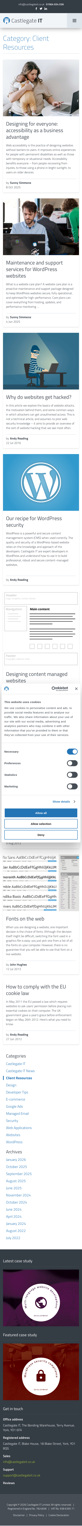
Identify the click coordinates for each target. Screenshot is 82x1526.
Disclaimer (19, 1515)
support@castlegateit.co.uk (21, 1475)
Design (11, 1085)
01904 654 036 (55, 4)
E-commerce (15, 1099)
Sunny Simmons (20, 183)
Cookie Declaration (59, 1515)
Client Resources (19, 1078)
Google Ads (14, 1106)
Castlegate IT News (20, 1071)
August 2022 (16, 1230)
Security (12, 1120)
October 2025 (16, 1166)
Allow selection (41, 823)
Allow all (41, 812)
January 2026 (16, 1159)
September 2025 (19, 1174)
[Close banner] (76, 688)
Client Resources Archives (23, 20)
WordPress (14, 1142)
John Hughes (18, 965)
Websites (13, 1135)
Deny (41, 834)
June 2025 (14, 1188)
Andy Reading (19, 438)
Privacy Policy (36, 1515)
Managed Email (17, 1113)
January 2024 (16, 1223)
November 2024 (18, 1195)
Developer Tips (17, 1092)
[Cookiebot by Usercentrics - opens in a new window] (52, 688)
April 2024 (14, 1216)
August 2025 (16, 1181)
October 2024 (16, 1202)
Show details (61, 801)
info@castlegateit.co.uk (31, 4)
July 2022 (13, 1238)
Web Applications (19, 1128)
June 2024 (14, 1209)
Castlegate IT (15, 1063)
